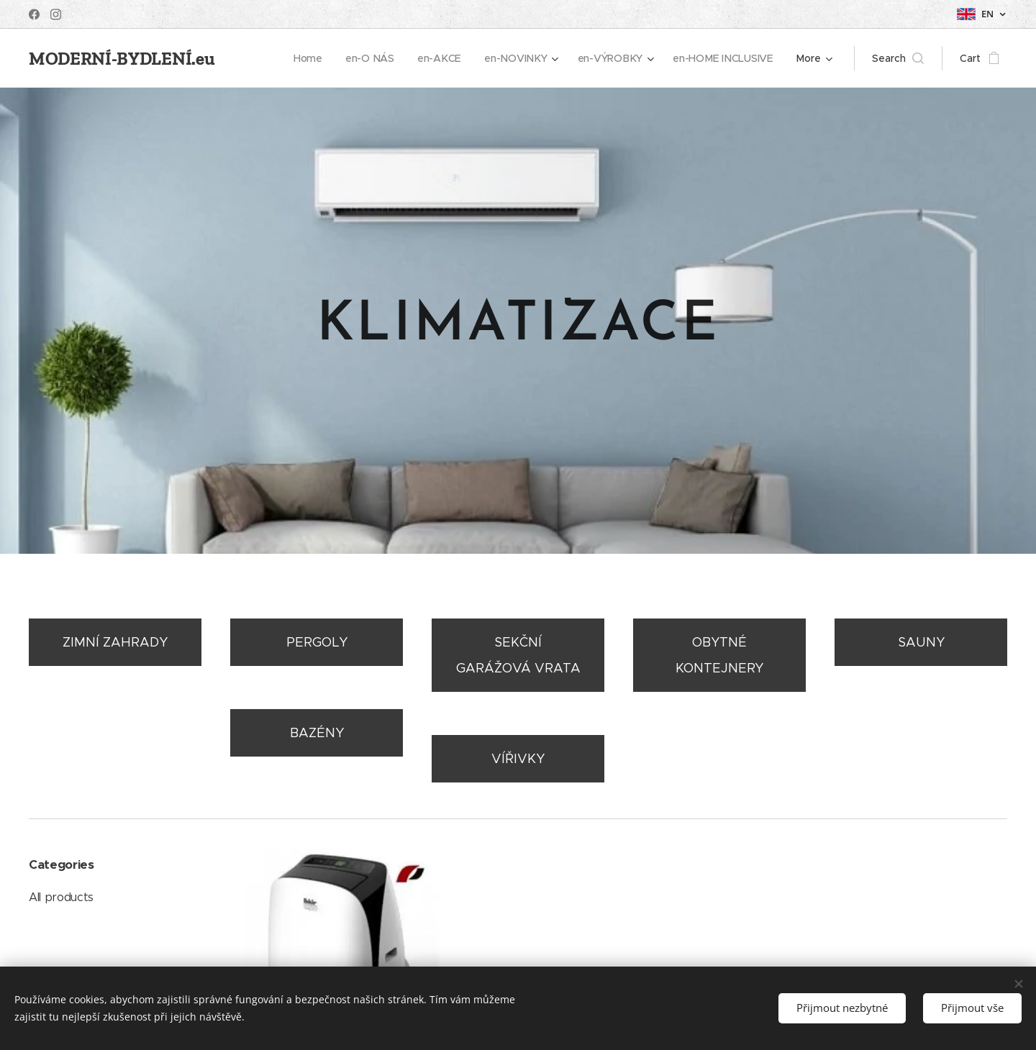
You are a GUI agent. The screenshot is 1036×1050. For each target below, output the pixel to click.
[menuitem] (310, 58)
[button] (898, 58)
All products (61, 897)
